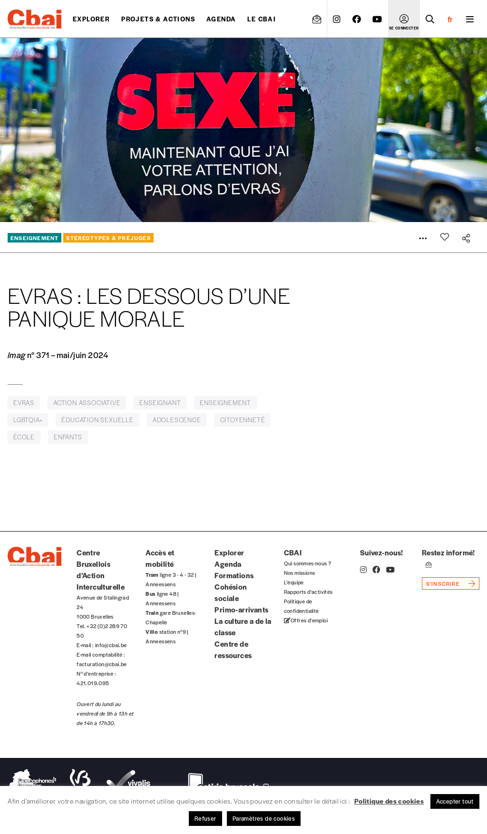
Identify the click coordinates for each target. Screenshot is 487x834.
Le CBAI (261, 18)
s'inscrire (443, 583)
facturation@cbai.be (102, 664)
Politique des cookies (389, 800)
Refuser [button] (205, 818)
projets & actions (158, 18)
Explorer (91, 18)
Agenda (221, 18)
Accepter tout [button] (455, 801)
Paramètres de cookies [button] (264, 818)
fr (450, 19)
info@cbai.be (111, 645)
